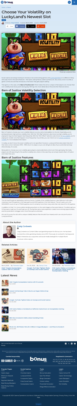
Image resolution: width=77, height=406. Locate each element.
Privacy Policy (63, 395)
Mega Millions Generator (48, 387)
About (31, 395)
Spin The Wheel (45, 376)
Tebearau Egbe (18, 265)
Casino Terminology (65, 376)
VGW (3, 20)
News (9, 7)
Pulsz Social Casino (27, 381)
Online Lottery (44, 381)
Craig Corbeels (24, 226)
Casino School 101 (64, 373)
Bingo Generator (45, 378)
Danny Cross (43, 265)
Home (3, 7)
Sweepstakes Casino (27, 384)
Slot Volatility (63, 384)
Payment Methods (7, 380)
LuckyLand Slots (55, 78)
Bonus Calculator (45, 373)
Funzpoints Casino (26, 378)
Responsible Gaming (51, 395)
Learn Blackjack (64, 378)
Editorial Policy (39, 395)
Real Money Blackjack (8, 383)
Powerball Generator (46, 384)
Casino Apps (5, 373)
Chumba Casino (26, 373)
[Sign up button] (69, 2)
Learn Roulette (64, 381)
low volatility (66, 136)
